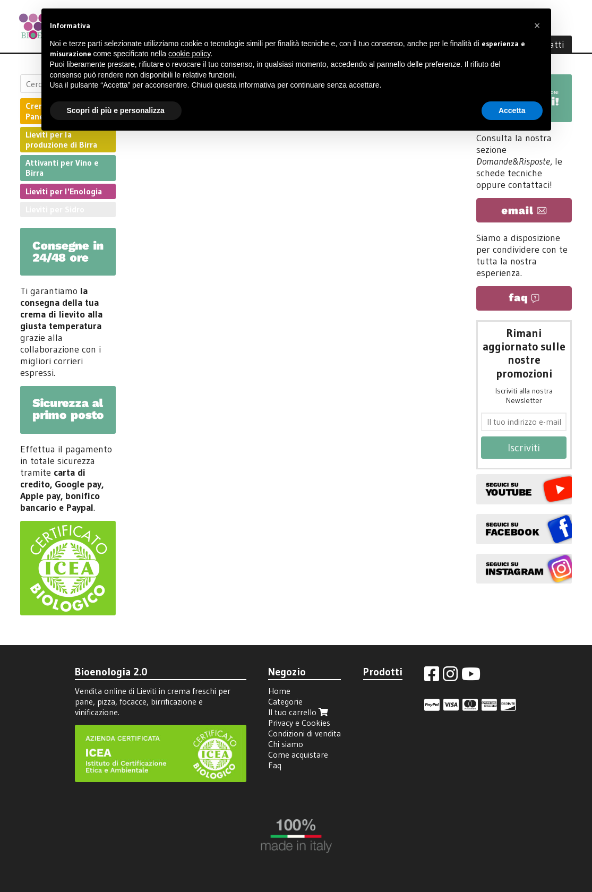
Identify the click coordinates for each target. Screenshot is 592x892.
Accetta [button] (512, 110)
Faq (274, 765)
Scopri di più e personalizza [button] (116, 110)
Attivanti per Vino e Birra (62, 167)
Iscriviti (524, 447)
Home (279, 690)
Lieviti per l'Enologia (63, 191)
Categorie (285, 701)
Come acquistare (298, 754)
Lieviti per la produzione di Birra (61, 139)
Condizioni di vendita (304, 733)
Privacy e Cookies (299, 722)
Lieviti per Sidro (54, 209)
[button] (537, 25)
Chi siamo (285, 744)
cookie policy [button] (189, 53)
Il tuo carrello (299, 712)
